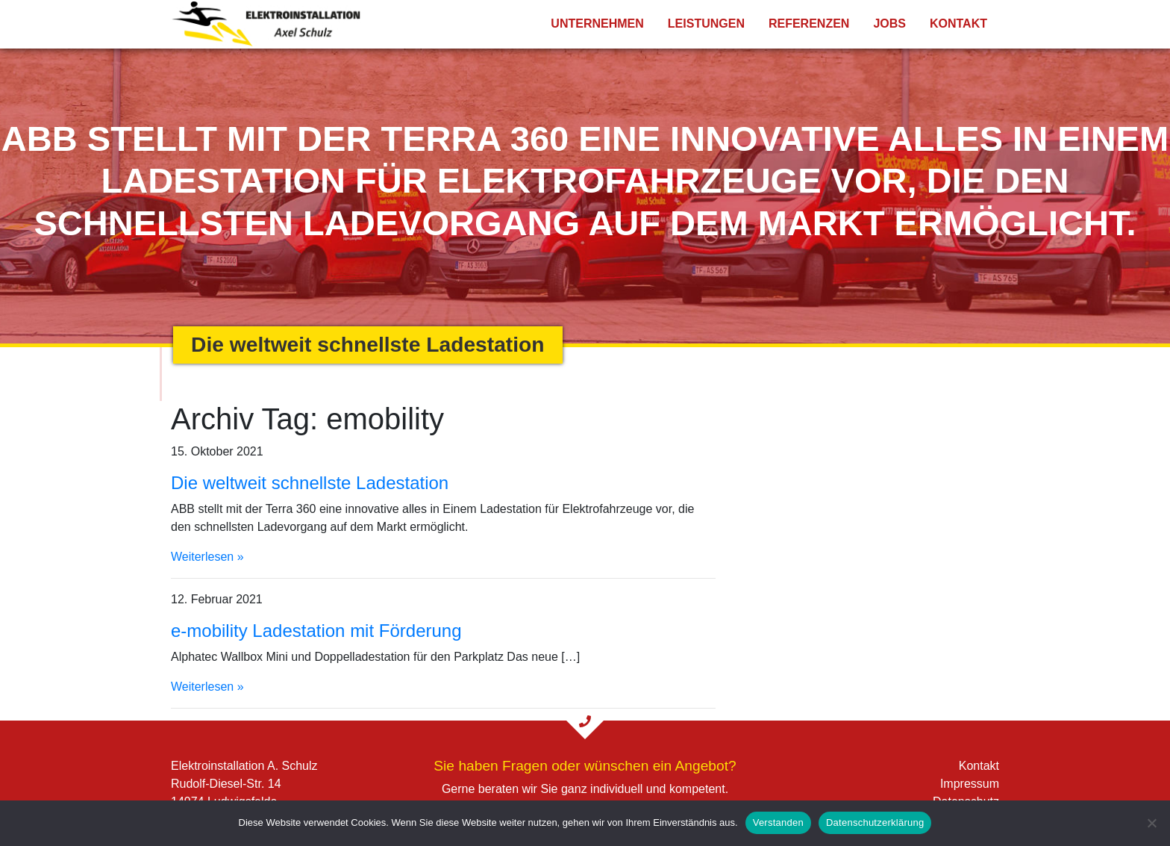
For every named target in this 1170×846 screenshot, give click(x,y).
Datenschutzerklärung (875, 822)
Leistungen (706, 23)
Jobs (889, 23)
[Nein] (1151, 822)
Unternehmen (597, 23)
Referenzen (809, 23)
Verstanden (778, 822)
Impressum (969, 783)
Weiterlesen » (207, 556)
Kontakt (958, 23)
